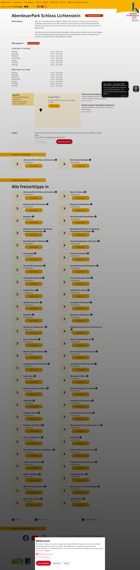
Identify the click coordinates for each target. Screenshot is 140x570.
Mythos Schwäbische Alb (77, 2)
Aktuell (45, 2)
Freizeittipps (29, 2)
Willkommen (6, 2)
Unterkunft (54, 2)
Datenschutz (40, 550)
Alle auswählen (43, 563)
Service (63, 2)
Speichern (56, 563)
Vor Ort (38, 2)
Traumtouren (17, 2)
